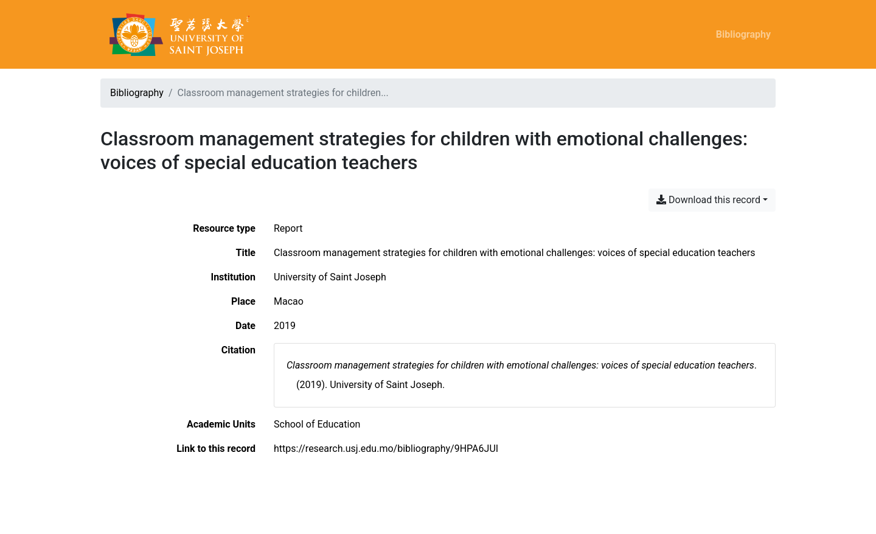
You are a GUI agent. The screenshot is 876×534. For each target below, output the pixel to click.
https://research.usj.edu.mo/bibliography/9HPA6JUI (386, 448)
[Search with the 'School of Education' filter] (317, 424)
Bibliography (743, 34)
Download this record (708, 200)
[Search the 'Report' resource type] (288, 228)
